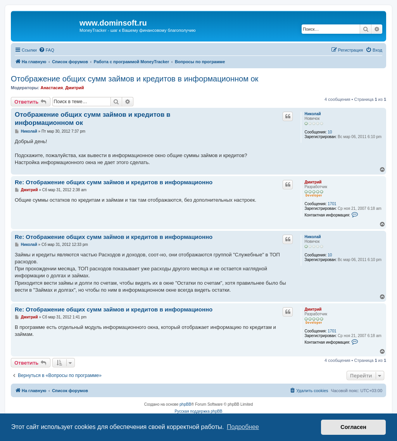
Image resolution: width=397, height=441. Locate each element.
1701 (332, 204)
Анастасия (51, 87)
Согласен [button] (353, 427)
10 (330, 132)
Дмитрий (74, 87)
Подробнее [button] (243, 427)
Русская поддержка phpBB (198, 411)
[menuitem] (46, 50)
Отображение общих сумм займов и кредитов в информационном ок (134, 78)
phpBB (185, 404)
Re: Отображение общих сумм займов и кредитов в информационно (113, 182)
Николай (312, 114)
